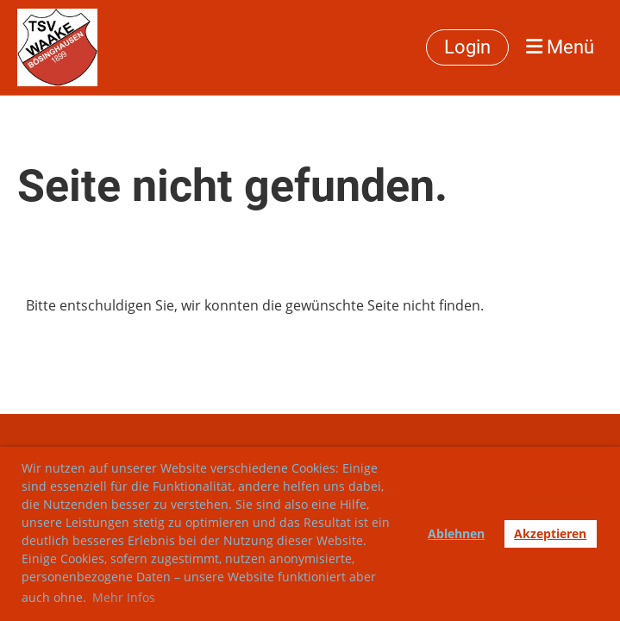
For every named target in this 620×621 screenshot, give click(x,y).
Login (467, 47)
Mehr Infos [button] (123, 597)
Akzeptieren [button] (550, 533)
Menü (560, 47)
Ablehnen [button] (456, 533)
